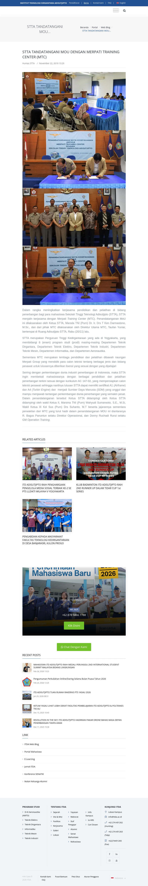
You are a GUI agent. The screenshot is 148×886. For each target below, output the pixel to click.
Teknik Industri (31, 838)
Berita (86, 3)
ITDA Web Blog (31, 744)
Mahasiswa (75, 841)
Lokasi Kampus (115, 812)
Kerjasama (58, 825)
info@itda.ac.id (115, 816)
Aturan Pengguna (91, 876)
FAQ (109, 3)
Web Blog (105, 27)
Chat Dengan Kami (74, 647)
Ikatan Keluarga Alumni (35, 781)
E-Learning (29, 759)
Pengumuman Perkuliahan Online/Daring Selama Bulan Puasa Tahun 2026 (70, 678)
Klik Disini (74, 625)
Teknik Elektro (31, 820)
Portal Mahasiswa (33, 751)
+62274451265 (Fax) (113, 842)
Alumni (73, 829)
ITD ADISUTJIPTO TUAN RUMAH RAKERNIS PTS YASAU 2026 (62, 692)
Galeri (56, 830)
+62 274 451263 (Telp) (114, 833)
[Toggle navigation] (116, 10)
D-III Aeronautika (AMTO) (31, 814)
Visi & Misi (57, 816)
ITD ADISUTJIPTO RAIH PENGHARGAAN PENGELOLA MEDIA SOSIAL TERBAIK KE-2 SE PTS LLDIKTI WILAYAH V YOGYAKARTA (46, 488)
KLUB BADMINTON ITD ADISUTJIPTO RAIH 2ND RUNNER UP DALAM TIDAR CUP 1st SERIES (99, 488)
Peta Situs (76, 876)
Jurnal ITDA (29, 766)
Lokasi (56, 835)
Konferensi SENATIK (34, 774)
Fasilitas (56, 821)
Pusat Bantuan (61, 876)
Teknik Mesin (31, 833)
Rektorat (74, 816)
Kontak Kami (98, 3)
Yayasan (74, 812)
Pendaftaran (74, 3)
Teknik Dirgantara (33, 824)
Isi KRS (91, 820)
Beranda (84, 27)
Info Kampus (89, 814)
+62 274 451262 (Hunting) (114, 824)
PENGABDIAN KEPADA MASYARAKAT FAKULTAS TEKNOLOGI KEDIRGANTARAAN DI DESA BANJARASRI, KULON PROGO (45, 540)
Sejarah (56, 812)
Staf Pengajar (72, 823)
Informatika (30, 829)
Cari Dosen (93, 824)
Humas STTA (28, 63)
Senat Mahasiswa (73, 835)
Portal (95, 27)
